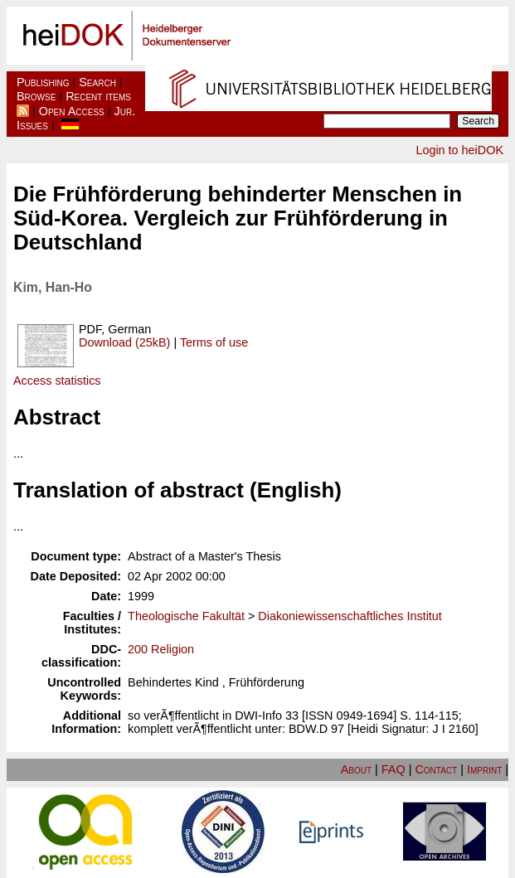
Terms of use (214, 342)
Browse (36, 96)
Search (97, 82)
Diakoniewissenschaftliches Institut (350, 616)
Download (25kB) (124, 342)
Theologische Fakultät (186, 616)
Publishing (43, 82)
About (356, 769)
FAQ (393, 769)
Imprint (484, 769)
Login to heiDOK (459, 150)
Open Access (71, 111)
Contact (436, 769)
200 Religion (161, 649)
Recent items (98, 96)
